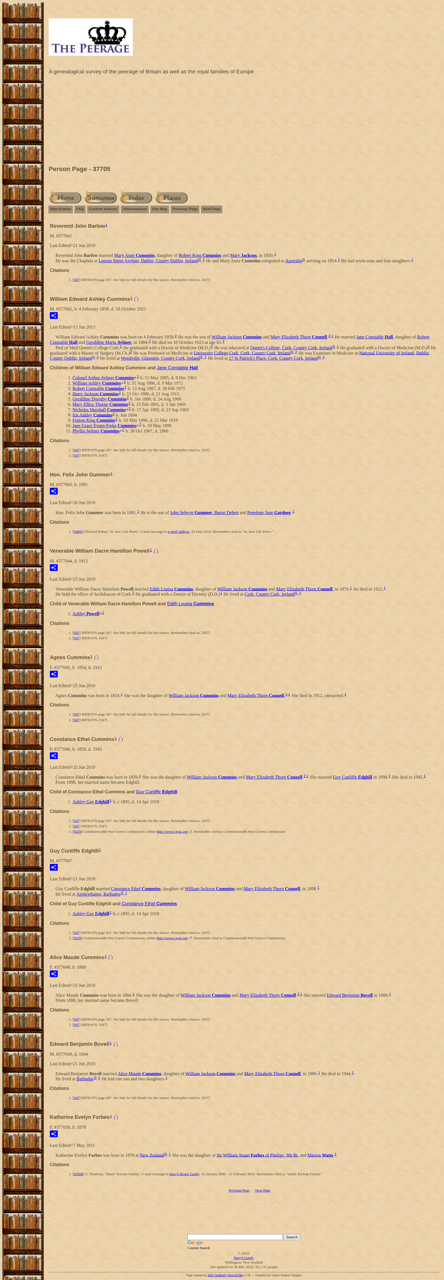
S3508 (78, 1174)
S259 (77, 831)
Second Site (235, 1275)
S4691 (78, 531)
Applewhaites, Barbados (98, 894)
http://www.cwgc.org (172, 831)
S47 (76, 280)
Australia (293, 260)
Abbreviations (135, 209)
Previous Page (185, 209)
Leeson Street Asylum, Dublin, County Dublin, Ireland (148, 260)
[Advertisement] (244, 121)
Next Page (212, 209)
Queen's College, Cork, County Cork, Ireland (291, 347)
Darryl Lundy (244, 1258)
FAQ (80, 209)
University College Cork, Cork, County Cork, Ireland (242, 352)
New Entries (60, 209)
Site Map (159, 209)
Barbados (84, 1078)
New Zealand (152, 1155)
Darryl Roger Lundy (184, 1174)
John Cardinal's (217, 1275)
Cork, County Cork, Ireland (269, 594)
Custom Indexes (103, 209)
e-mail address (178, 531)
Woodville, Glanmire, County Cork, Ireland (160, 358)
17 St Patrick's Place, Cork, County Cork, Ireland (273, 358)
